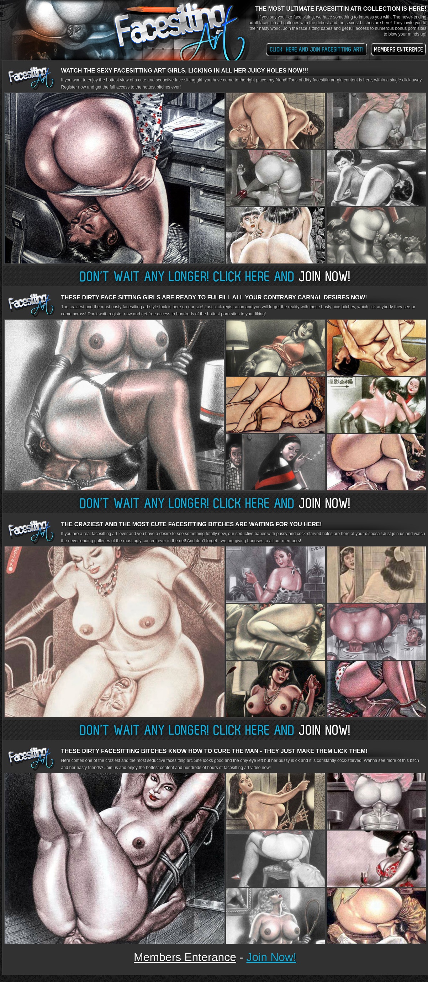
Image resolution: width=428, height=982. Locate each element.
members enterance (185, 957)
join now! (272, 957)
